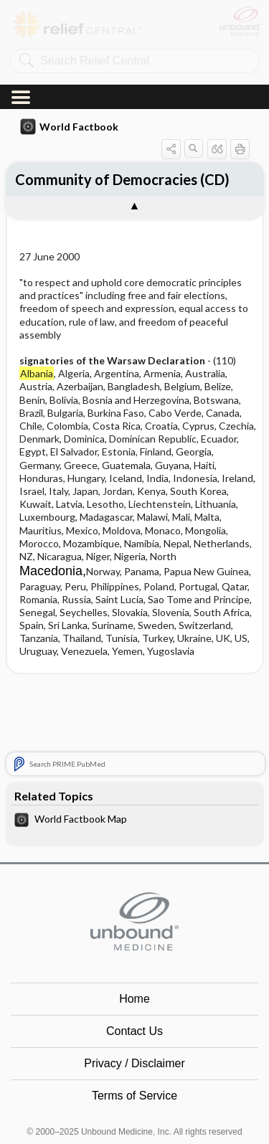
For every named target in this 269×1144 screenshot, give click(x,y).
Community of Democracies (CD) (122, 41)
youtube (152, 1105)
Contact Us (134, 946)
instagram (117, 1105)
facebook (81, 1105)
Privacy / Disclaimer (134, 979)
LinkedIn (187, 1105)
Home (134, 914)
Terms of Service (134, 1011)
